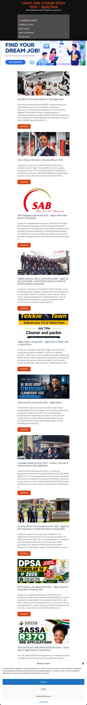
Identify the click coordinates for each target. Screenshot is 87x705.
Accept (43, 682)
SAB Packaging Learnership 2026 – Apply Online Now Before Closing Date (42, 216)
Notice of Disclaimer (26, 33)
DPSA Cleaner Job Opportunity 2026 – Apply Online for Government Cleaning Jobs (43, 588)
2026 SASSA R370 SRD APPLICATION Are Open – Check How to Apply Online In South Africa (43, 648)
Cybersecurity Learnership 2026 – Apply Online (40, 402)
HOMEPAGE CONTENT (28, 21)
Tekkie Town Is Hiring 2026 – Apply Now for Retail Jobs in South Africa (43, 343)
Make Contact (24, 29)
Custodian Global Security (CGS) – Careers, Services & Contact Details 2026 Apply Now (43, 464)
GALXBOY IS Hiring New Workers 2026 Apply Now (41, 99)
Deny (43, 689)
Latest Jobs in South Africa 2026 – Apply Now (43, 5)
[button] (83, 663)
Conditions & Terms (26, 25)
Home (21, 16)
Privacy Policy (43, 702)
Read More (24, 126)
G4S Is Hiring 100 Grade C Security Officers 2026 (40, 160)
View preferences (43, 696)
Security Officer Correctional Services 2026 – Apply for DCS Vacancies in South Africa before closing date (43, 527)
